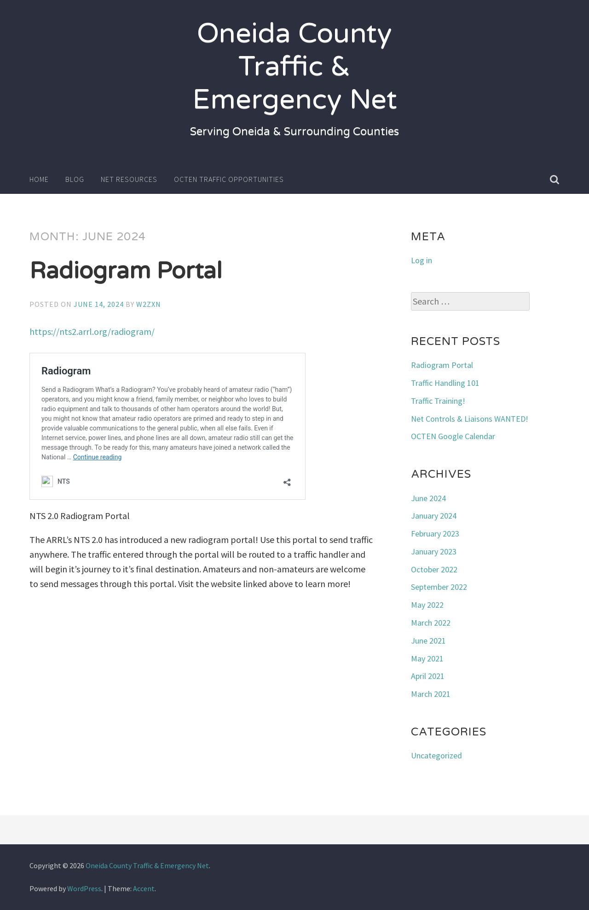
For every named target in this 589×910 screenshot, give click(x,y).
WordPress (84, 888)
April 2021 (428, 676)
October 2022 (434, 569)
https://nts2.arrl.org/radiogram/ (92, 331)
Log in (421, 260)
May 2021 (427, 658)
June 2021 (428, 640)
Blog (74, 179)
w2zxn (148, 304)
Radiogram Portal (125, 271)
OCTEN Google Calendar (453, 436)
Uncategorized (436, 755)
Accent (144, 888)
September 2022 (439, 587)
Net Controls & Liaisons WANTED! (469, 418)
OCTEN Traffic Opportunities (229, 179)
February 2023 (435, 533)
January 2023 (433, 551)
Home (39, 179)
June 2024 (428, 498)
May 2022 (427, 604)
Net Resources (129, 179)
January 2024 (433, 515)
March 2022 (430, 622)
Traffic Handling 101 (445, 383)
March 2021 (430, 694)
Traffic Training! (438, 401)
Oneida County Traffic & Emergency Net (294, 66)
